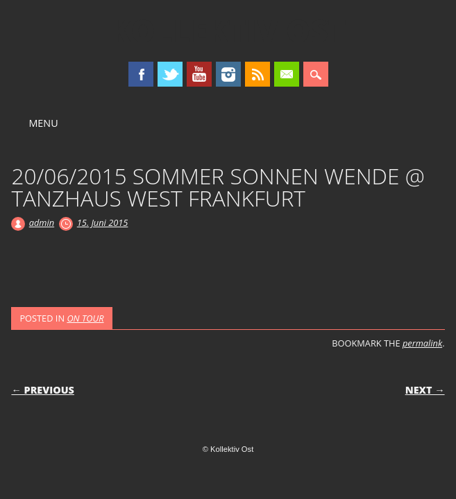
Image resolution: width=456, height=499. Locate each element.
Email (286, 74)
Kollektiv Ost (228, 30)
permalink (422, 343)
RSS (257, 74)
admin (41, 222)
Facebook (140, 74)
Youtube (199, 74)
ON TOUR (85, 318)
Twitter (170, 74)
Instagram (228, 74)
